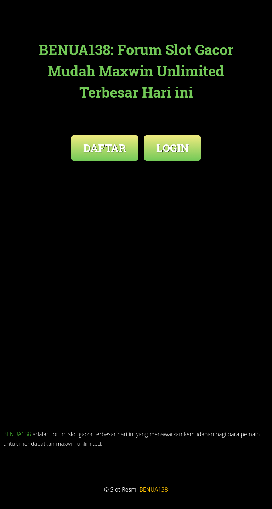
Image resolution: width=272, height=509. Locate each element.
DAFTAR (104, 148)
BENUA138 (17, 434)
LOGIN (172, 148)
